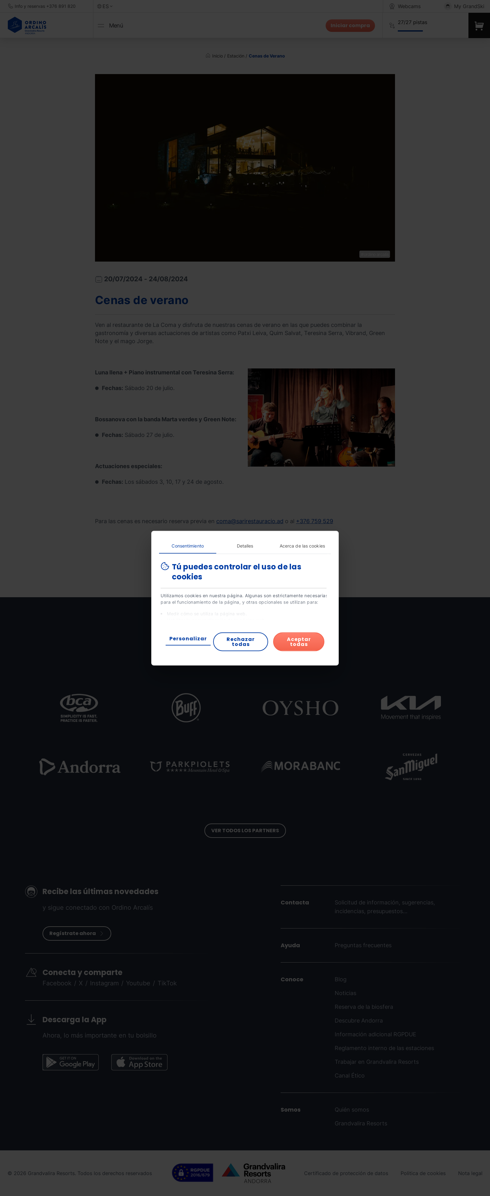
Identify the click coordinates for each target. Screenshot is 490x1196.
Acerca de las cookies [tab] (302, 545)
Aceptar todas (299, 641)
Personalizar (188, 638)
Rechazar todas (241, 641)
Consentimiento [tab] (187, 545)
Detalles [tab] (245, 545)
